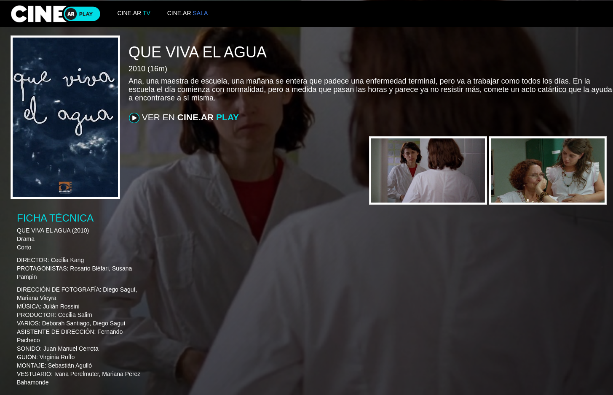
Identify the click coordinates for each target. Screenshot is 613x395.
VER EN (184, 117)
